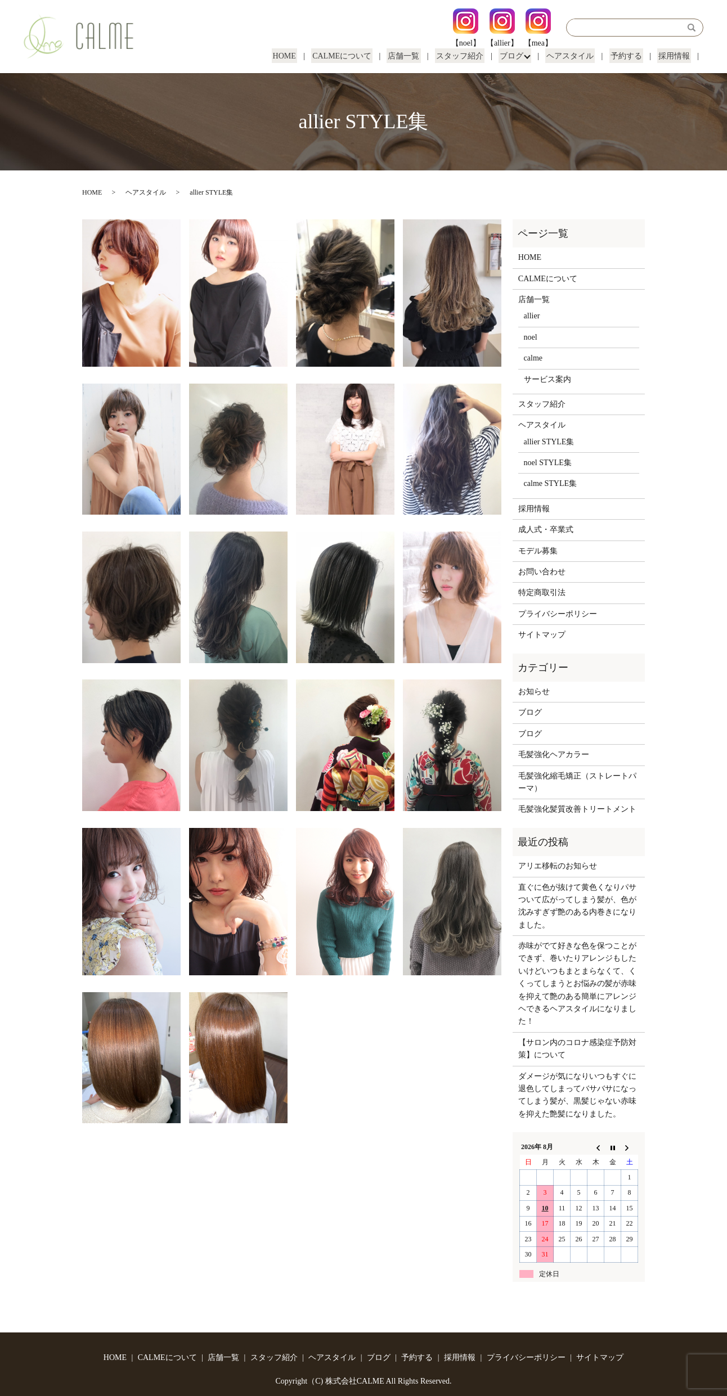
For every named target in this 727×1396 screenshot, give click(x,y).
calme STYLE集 (550, 483)
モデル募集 (538, 551)
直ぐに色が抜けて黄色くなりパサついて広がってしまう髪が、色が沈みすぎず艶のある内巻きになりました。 (577, 906)
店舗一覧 (415, 56)
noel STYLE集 (548, 462)
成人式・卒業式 (545, 529)
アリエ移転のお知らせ (557, 866)
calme (533, 358)
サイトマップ (542, 635)
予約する (629, 56)
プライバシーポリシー (557, 614)
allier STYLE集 (549, 442)
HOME (300, 56)
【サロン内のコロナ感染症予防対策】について (577, 1048)
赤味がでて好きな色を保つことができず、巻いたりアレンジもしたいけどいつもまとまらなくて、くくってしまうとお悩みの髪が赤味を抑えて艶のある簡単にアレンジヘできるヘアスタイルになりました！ (577, 983)
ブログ (518, 56)
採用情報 (675, 56)
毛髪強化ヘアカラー (553, 754)
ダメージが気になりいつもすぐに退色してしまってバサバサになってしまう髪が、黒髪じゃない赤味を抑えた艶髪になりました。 (577, 1095)
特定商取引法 (542, 592)
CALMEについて (355, 56)
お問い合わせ (542, 572)
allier (532, 316)
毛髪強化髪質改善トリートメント (577, 809)
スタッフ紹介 (468, 56)
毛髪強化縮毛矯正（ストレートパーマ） (577, 782)
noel (530, 337)
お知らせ (534, 691)
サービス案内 (547, 379)
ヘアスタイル (576, 56)
